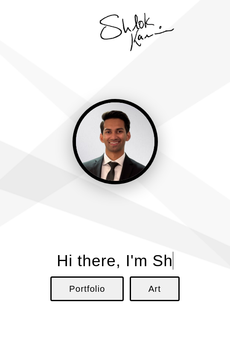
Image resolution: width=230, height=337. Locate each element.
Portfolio (87, 288)
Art (154, 288)
